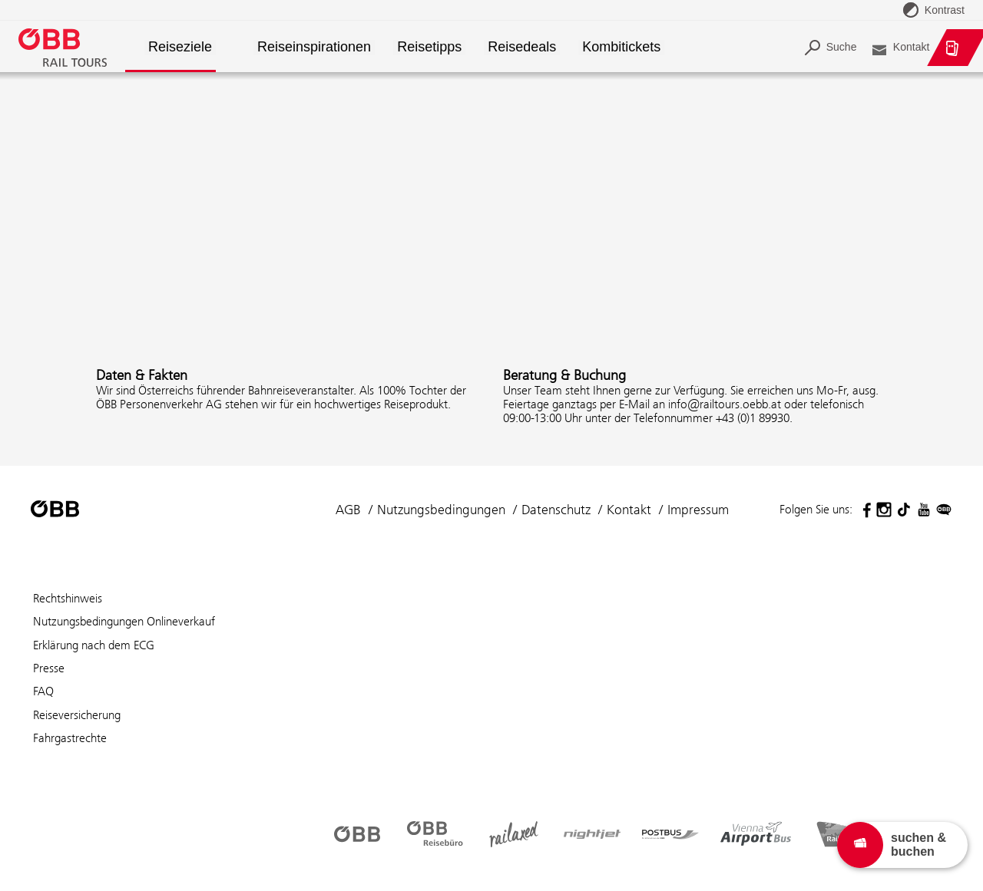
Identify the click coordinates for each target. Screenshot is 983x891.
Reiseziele (180, 47)
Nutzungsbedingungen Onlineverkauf (124, 621)
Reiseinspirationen (314, 47)
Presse (49, 668)
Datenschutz (556, 509)
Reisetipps (429, 47)
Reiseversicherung (77, 715)
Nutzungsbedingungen (441, 509)
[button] (243, 48)
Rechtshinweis (67, 598)
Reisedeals (522, 47)
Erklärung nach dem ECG (93, 645)
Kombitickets (622, 47)
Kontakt (629, 509)
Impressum (698, 509)
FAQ (43, 691)
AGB (348, 509)
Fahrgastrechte (70, 738)
